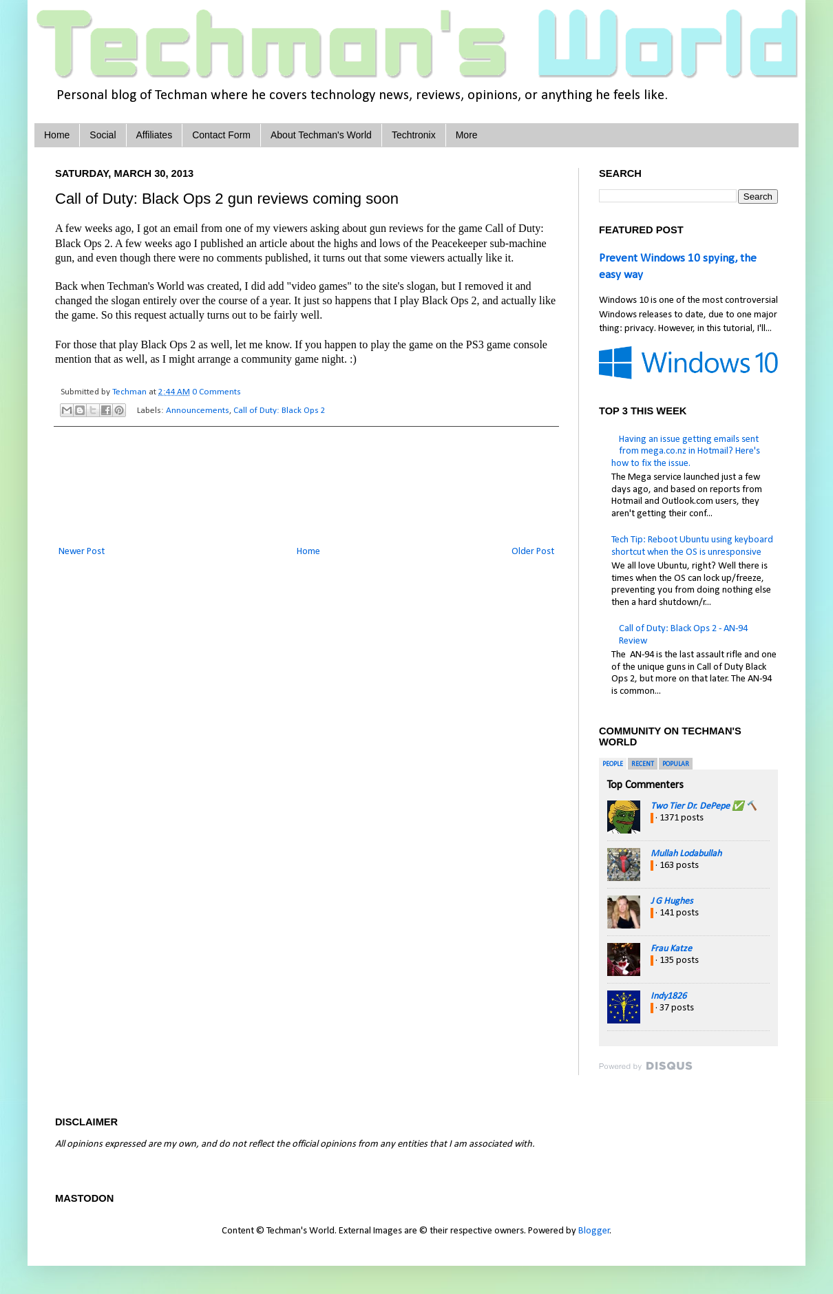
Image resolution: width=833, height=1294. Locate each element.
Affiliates (154, 134)
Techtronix (414, 134)
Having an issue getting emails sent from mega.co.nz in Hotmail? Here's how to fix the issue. (685, 451)
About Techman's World (321, 134)
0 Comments (216, 392)
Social (102, 134)
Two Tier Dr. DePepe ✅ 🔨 (704, 806)
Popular (675, 764)
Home (57, 134)
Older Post (533, 552)
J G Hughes (672, 901)
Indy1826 (668, 996)
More (467, 134)
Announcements (197, 410)
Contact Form (221, 134)
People (612, 764)
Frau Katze (671, 949)
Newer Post (82, 552)
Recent (642, 764)
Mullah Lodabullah (686, 854)
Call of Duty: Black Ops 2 (279, 410)
